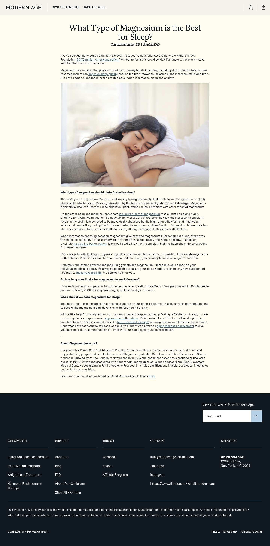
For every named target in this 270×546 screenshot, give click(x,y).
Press (107, 466)
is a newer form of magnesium (139, 214)
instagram (157, 475)
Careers (109, 457)
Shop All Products (68, 493)
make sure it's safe (89, 272)
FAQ (58, 475)
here (152, 376)
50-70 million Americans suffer (98, 59)
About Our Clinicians (70, 484)
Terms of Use (230, 531)
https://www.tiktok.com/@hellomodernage (182, 484)
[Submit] (256, 416)
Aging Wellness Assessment (175, 326)
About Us (61, 457)
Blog (58, 466)
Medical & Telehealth (251, 531)
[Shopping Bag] (263, 7)
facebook (157, 466)
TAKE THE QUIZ (94, 7)
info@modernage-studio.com (172, 457)
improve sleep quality (102, 74)
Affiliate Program (115, 475)
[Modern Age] (23, 7)
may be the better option (90, 243)
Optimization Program (24, 466)
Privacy (216, 531)
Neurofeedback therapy (133, 322)
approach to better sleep (121, 318)
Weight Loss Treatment (24, 475)
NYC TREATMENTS (66, 7)
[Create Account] (250, 7)
